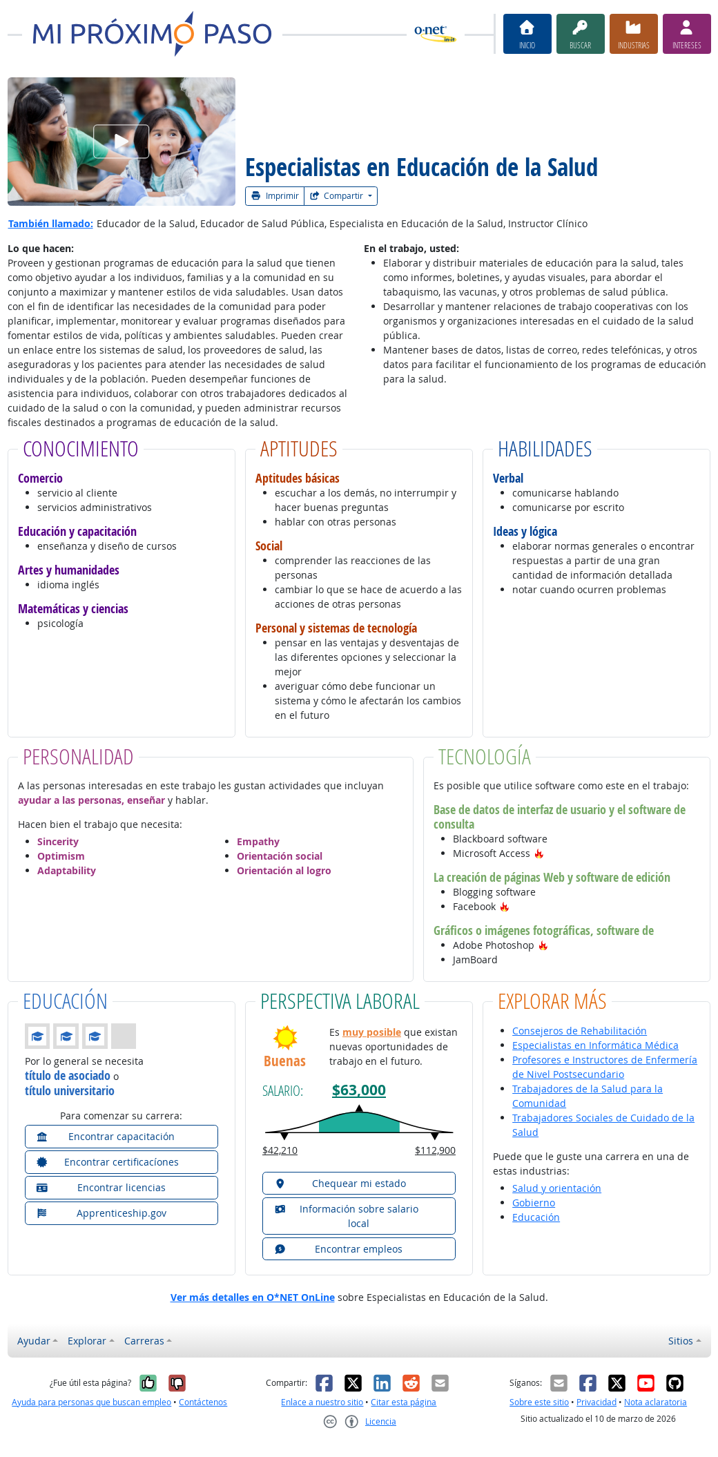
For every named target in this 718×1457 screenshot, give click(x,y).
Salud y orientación (556, 1188)
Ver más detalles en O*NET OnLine (253, 1297)
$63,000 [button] (359, 1090)
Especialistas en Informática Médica (595, 1045)
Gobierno (533, 1202)
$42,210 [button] (280, 1150)
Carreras (144, 1340)
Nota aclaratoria (655, 1402)
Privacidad (596, 1402)
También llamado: (50, 223)
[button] (539, 853)
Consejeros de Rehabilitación (579, 1030)
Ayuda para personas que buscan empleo (91, 1402)
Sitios (680, 1340)
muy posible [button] (371, 1032)
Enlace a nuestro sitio (322, 1402)
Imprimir (275, 196)
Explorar (87, 1340)
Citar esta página (403, 1402)
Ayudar (33, 1340)
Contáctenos (203, 1402)
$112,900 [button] (435, 1150)
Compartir (337, 196)
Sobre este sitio (539, 1402)
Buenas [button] (285, 1061)
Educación (536, 1217)
